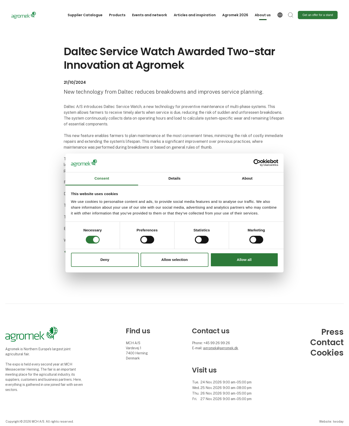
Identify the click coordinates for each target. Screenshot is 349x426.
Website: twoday (331, 421)
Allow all (244, 260)
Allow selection (174, 260)
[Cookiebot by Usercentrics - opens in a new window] (257, 163)
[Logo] (30, 15)
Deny (104, 260)
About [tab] (247, 178)
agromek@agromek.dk (220, 348)
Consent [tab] (102, 178)
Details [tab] (174, 178)
